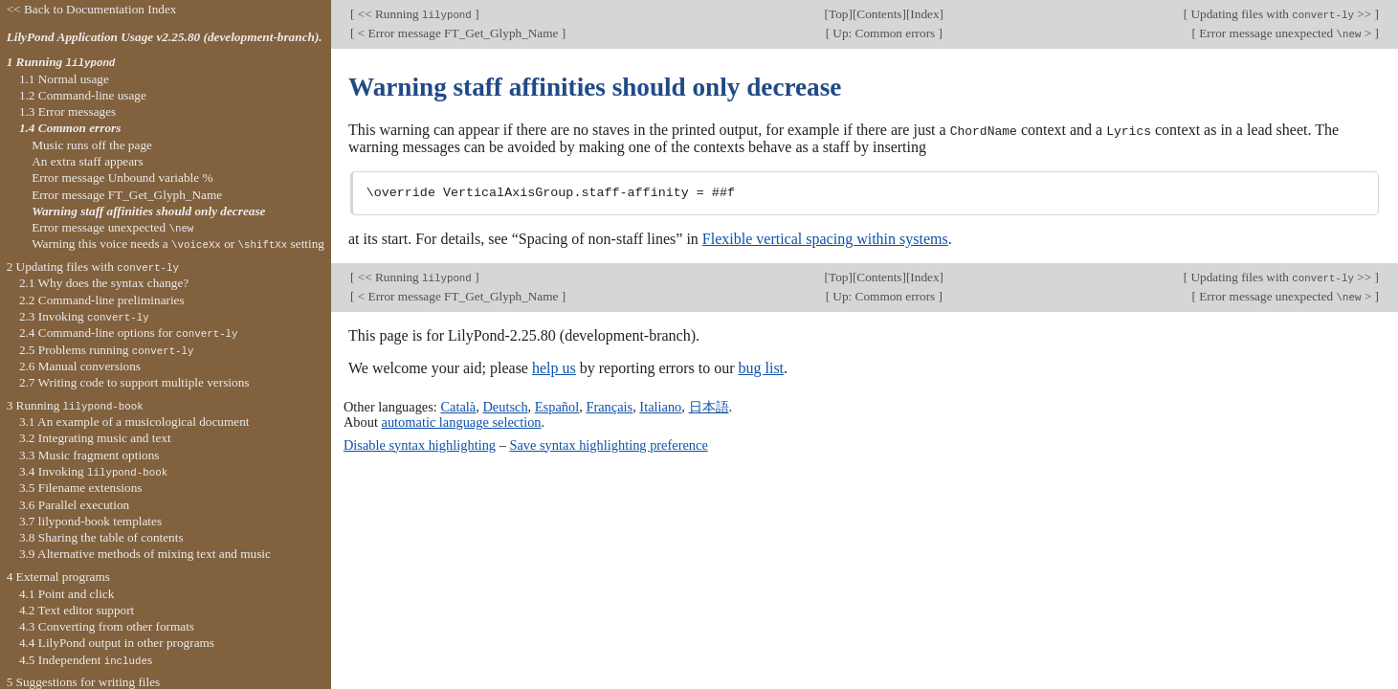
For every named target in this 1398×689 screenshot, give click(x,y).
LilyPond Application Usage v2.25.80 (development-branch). (164, 37)
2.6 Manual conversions (80, 366)
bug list (761, 367)
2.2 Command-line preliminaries (102, 300)
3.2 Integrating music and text (95, 438)
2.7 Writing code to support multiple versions (134, 382)
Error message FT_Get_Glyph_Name (127, 195)
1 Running (61, 62)
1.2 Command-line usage (82, 95)
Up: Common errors (884, 33)
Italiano (660, 405)
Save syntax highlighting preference (608, 444)
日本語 (709, 405)
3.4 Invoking (93, 471)
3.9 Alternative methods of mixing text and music (145, 553)
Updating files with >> (1280, 14)
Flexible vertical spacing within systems (825, 238)
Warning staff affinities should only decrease (148, 211)
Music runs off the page (92, 145)
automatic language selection (462, 422)
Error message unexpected (112, 227)
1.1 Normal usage (64, 79)
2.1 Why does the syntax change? (104, 283)
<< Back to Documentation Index (92, 9)
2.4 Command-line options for (128, 332)
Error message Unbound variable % (122, 177)
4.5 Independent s (85, 660)
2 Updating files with (93, 266)
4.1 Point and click (66, 594)
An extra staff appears (88, 161)
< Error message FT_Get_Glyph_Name (457, 33)
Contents (878, 14)
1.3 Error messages (67, 111)
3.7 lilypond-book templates (90, 521)
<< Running (414, 14)
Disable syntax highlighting (420, 444)
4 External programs (58, 576)
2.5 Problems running (106, 350)
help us (554, 367)
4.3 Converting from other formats (106, 626)
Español (557, 405)
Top (838, 14)
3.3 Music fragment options (89, 455)
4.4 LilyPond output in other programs (116, 642)
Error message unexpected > (1285, 33)
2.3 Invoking (84, 316)
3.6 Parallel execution (74, 505)
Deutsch (504, 405)
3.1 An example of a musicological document (134, 421)
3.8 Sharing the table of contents (101, 537)
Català (458, 405)
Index (924, 14)
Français (609, 405)
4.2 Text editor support (76, 610)
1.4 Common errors (70, 128)
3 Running (75, 405)
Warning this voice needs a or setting (178, 243)
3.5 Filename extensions (81, 487)
